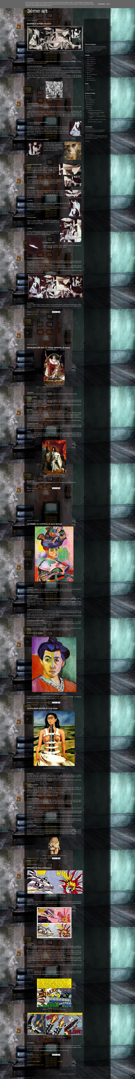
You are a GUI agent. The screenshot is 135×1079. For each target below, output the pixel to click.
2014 (88, 98)
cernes (61, 958)
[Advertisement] (54, 329)
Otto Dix (88, 76)
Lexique (88, 87)
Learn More (101, 4)
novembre (90, 102)
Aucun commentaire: (45, 311)
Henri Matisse (35, 704)
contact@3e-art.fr (89, 52)
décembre (90, 99)
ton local (74, 621)
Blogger (73, 1074)
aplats (33, 958)
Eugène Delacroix (91, 63)
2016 (88, 95)
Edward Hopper (90, 61)
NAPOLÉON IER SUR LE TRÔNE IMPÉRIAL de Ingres (48, 348)
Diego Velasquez (90, 59)
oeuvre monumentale (40, 61)
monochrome (68, 261)
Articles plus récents (33, 1061)
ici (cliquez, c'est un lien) (61, 698)
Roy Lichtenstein (35, 1057)
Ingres (33, 490)
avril (89, 108)
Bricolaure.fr (102, 130)
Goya (88, 67)
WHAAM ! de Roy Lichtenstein (39, 868)
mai (89, 106)
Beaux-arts (87, 141)
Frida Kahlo (34, 860)
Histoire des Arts (90, 89)
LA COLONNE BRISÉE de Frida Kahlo (42, 708)
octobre (90, 104)
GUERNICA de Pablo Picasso (39, 24)
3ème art (37, 11)
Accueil (60, 1061)
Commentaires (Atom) (38, 1064)
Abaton (100, 137)
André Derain (90, 57)
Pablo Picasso (35, 314)
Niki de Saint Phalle (91, 74)
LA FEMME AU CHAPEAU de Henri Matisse (44, 524)
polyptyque (48, 855)
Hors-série (89, 70)
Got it (108, 4)
